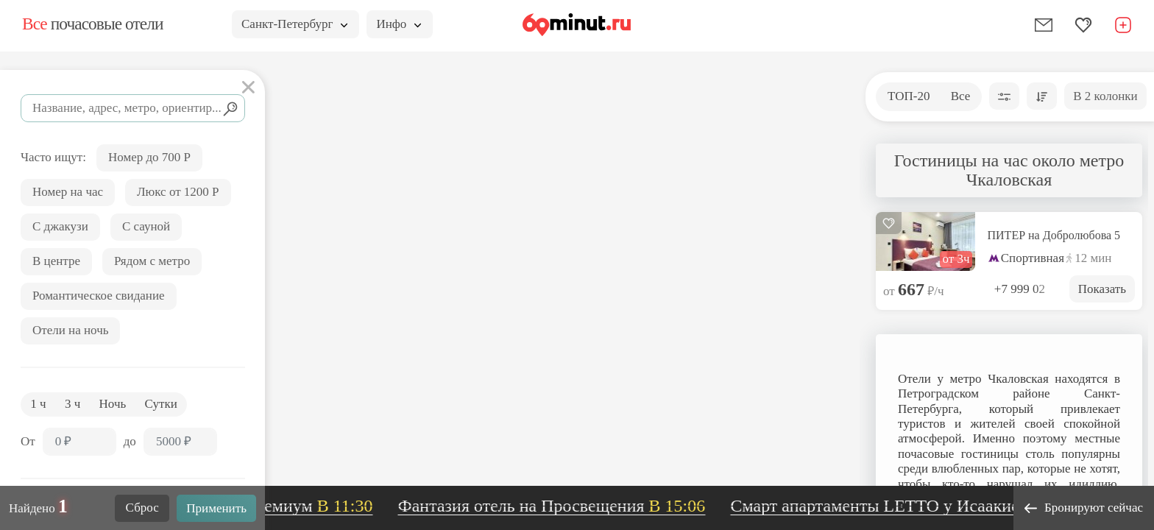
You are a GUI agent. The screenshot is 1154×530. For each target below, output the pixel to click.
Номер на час (67, 192)
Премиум (317, 505)
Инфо (398, 24)
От (28, 441)
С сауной (146, 226)
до (130, 441)
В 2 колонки (1105, 96)
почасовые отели (92, 23)
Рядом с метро (152, 261)
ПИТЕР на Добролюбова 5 (1054, 235)
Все (961, 96)
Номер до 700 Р (149, 157)
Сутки (161, 404)
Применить (216, 508)
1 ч (38, 404)
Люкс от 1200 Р (178, 192)
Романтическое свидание (98, 296)
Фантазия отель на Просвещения (561, 505)
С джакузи (60, 226)
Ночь (113, 404)
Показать (1102, 289)
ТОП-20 (909, 96)
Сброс (142, 508)
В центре (56, 261)
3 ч (72, 404)
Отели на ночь (70, 330)
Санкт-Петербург (294, 24)
